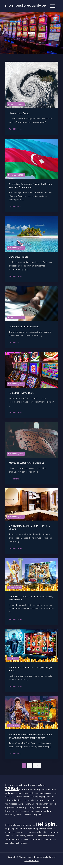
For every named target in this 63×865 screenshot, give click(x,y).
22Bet (12, 788)
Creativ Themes (31, 860)
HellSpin (45, 824)
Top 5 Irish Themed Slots (22, 393)
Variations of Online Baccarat (24, 326)
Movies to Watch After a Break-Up (27, 463)
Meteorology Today (19, 113)
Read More (15, 129)
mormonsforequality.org (26, 5)
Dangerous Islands (18, 257)
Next (37, 765)
